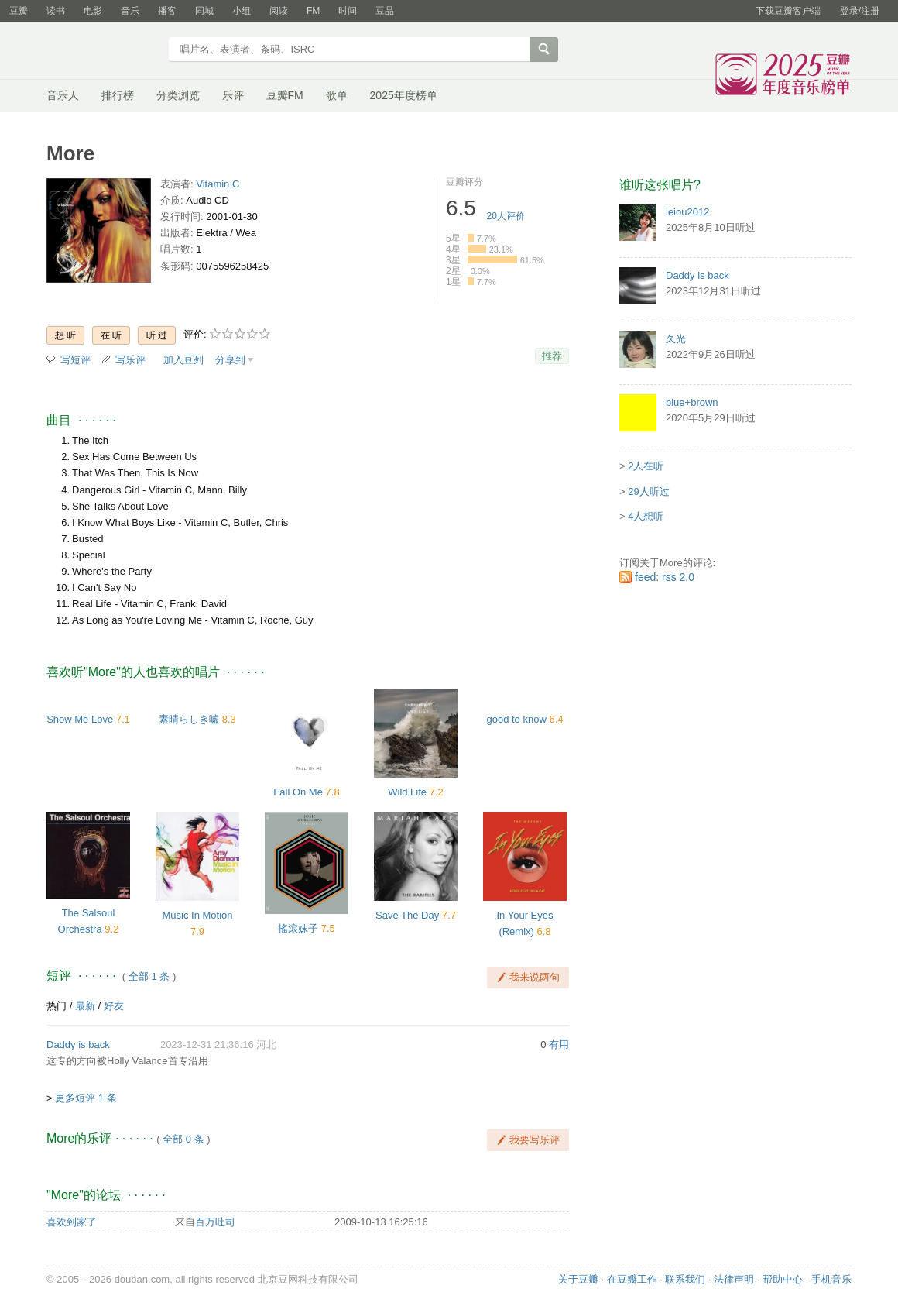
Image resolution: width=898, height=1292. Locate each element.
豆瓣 (18, 10)
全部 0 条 (183, 1139)
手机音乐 (831, 1279)
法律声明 (734, 1279)
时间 (347, 10)
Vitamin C (217, 184)
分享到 (230, 360)
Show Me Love (79, 719)
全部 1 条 (149, 976)
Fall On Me (298, 792)
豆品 (384, 10)
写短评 (75, 360)
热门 (56, 1006)
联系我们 (685, 1279)
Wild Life (407, 792)
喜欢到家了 (71, 1222)
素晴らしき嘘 (189, 719)
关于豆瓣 (578, 1279)
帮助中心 (783, 1279)
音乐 (130, 10)
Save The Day (407, 915)
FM (313, 10)
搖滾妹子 (298, 928)
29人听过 (648, 491)
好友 (114, 1006)
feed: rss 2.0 (664, 577)
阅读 (278, 10)
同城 (204, 10)
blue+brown (692, 402)
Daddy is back (78, 1044)
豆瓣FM (284, 95)
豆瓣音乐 (102, 51)
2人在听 (645, 466)
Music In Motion (197, 915)
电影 (93, 10)
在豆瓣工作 (632, 1279)
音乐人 (62, 95)
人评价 (506, 216)
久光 (676, 339)
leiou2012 (687, 212)
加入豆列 (183, 360)
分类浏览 (178, 95)
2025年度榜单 (403, 95)
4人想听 (645, 516)
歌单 (337, 95)
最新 (85, 1006)
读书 (55, 10)
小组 (241, 10)
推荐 (552, 356)
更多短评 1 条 (85, 1098)
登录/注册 (859, 10)
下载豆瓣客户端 (788, 10)
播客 (167, 10)
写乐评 (130, 360)
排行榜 (117, 95)
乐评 (233, 95)
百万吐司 (215, 1222)
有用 (559, 1044)
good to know (516, 719)
